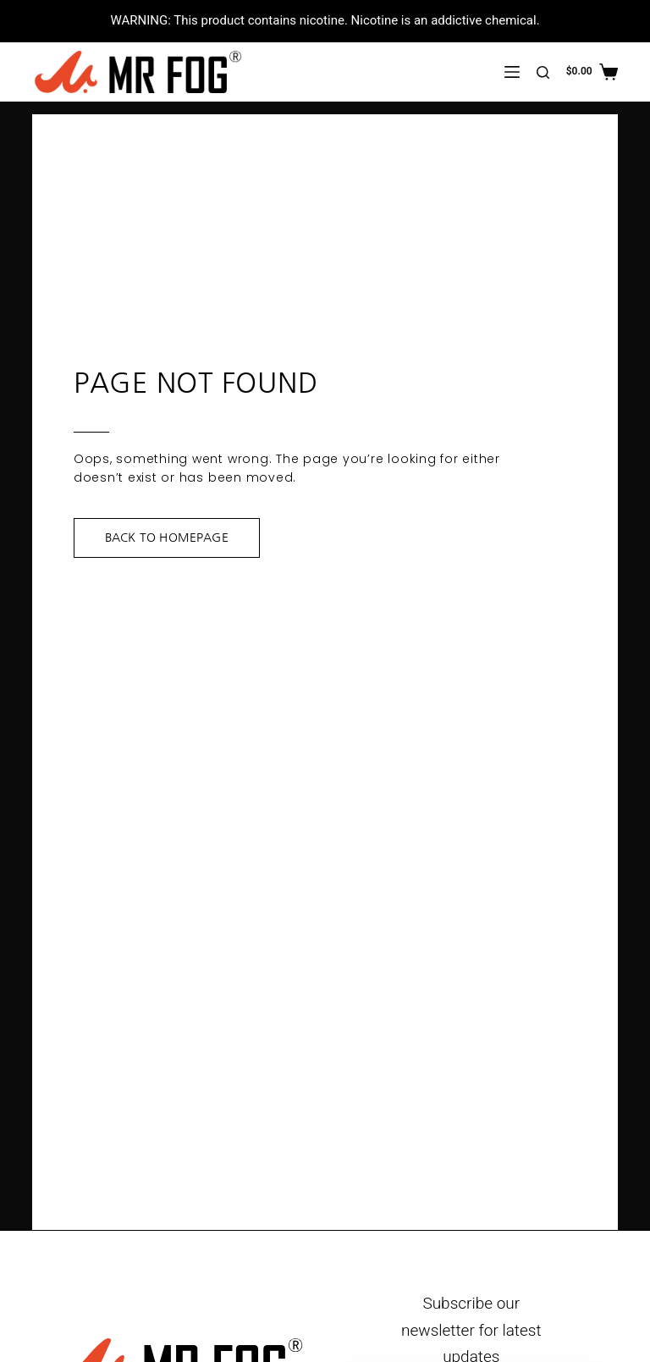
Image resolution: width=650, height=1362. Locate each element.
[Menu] (512, 72)
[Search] (543, 72)
